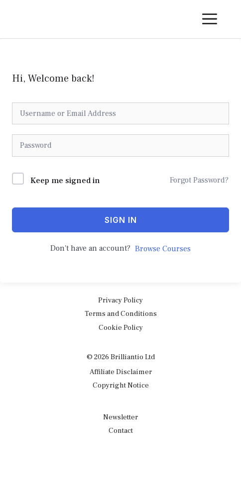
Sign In (121, 220)
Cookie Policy (121, 327)
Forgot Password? (199, 180)
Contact (121, 430)
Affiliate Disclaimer (121, 372)
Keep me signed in (65, 181)
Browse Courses (163, 249)
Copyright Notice (121, 385)
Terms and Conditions (121, 313)
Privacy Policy (120, 300)
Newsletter (120, 417)
